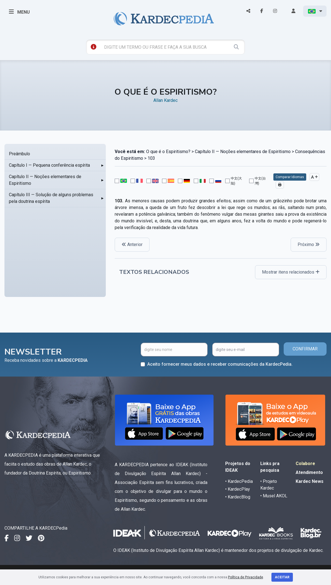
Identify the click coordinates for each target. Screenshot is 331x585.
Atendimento (309, 472)
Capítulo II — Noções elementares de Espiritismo (45, 180)
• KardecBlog (237, 497)
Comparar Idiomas (290, 177)
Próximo (309, 244)
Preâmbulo (19, 153)
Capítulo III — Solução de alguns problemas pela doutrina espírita (51, 198)
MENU (19, 12)
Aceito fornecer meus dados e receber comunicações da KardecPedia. (220, 364)
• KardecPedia (239, 481)
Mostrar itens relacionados (291, 272)
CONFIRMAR (305, 349)
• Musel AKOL (273, 495)
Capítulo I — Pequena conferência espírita (49, 165)
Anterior (132, 244)
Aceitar (282, 577)
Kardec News (309, 481)
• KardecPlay (237, 489)
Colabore (305, 463)
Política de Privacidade (245, 577)
